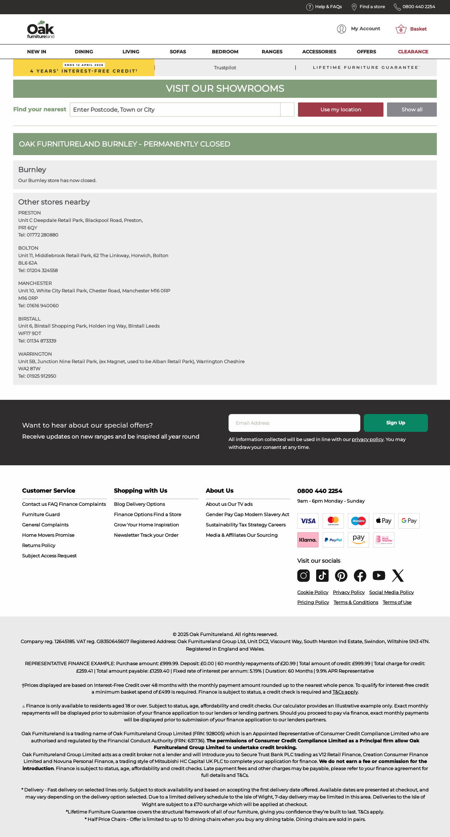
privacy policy (367, 439)
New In (36, 51)
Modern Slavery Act (267, 514)
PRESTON (29, 213)
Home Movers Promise (48, 535)
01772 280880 (42, 235)
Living (130, 51)
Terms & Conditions (356, 602)
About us (216, 504)
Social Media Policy (391, 592)
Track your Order (159, 535)
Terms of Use (397, 602)
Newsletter (126, 535)
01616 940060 (43, 305)
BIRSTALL (29, 319)
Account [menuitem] (358, 29)
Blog (119, 504)
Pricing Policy (313, 602)
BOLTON (28, 248)
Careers (277, 525)
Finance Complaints (82, 504)
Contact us (34, 504)
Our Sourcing (262, 535)
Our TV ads (239, 504)
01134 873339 (41, 341)
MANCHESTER (35, 283)
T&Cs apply (345, 692)
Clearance (413, 51)
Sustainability (222, 525)
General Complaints (45, 525)
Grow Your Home (133, 525)
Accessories (319, 51)
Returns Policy (38, 545)
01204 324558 (42, 270)
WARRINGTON (35, 354)
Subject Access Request (49, 555)
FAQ (53, 504)
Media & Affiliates (226, 535)
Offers (366, 51)
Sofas (178, 51)
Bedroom (225, 51)
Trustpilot (225, 67)
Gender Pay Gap (225, 514)
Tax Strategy (253, 525)
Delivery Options (145, 504)
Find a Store (167, 514)
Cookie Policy (312, 592)
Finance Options (133, 514)
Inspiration (166, 525)
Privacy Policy (349, 592)
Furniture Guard (41, 514)
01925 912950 (41, 376)
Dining (84, 51)
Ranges (272, 51)
